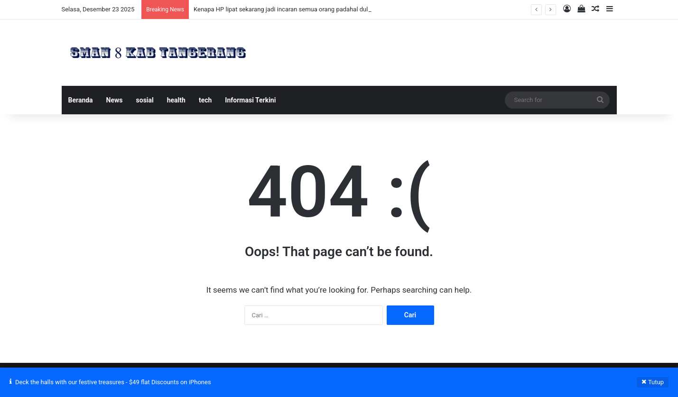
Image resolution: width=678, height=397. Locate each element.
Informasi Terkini (250, 100)
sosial (145, 100)
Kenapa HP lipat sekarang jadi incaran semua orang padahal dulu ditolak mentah (304, 9)
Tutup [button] (656, 382)
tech (205, 100)
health (176, 100)
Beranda (80, 100)
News (114, 100)
